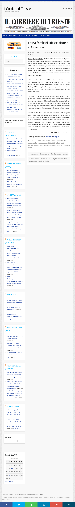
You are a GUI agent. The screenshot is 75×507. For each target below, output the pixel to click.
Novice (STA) (12, 294)
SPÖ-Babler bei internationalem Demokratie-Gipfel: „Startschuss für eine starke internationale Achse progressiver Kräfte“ (14, 267)
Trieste (30, 147)
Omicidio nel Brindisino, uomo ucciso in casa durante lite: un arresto (15, 153)
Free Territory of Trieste (59, 52)
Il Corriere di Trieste (17, 9)
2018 (35, 140)
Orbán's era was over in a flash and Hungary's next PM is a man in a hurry (15, 336)
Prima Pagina (13, 35)
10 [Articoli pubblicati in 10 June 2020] (12, 468)
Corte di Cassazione (56, 140)
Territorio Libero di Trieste (58, 145)
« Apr (6, 481)
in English (56, 136)
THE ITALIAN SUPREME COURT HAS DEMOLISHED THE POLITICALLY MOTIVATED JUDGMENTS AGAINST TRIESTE (15, 107)
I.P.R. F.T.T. (51, 143)
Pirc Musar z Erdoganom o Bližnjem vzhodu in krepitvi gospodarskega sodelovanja (14, 300)
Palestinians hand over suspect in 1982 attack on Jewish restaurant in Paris (14, 346)
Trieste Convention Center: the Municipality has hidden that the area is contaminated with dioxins (48, 160)
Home (5, 35)
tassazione (43, 145)
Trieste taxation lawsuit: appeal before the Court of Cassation (48, 154)
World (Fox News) (14, 195)
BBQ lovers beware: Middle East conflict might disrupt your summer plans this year (14, 375)
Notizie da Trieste (24, 35)
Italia (57, 143)
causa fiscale (46, 140)
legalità (61, 143)
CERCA (14, 57)
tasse (48, 145)
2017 (31, 140)
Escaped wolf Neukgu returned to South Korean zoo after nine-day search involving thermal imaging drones (15, 226)
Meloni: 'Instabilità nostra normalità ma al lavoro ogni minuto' (14, 184)
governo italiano (42, 143)
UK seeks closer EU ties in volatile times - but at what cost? (14, 355)
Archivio (34, 35)
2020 (39, 140)
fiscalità (35, 143)
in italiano (48, 136)
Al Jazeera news (13, 406)
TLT (68, 145)
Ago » (11, 481)
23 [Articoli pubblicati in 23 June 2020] (9, 475)
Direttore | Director (44, 35)
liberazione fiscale (33, 145)
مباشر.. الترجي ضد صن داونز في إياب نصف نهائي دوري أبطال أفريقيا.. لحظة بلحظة (14, 412)
